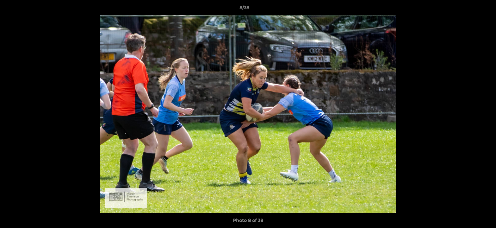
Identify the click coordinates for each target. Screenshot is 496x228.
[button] (469, 9)
